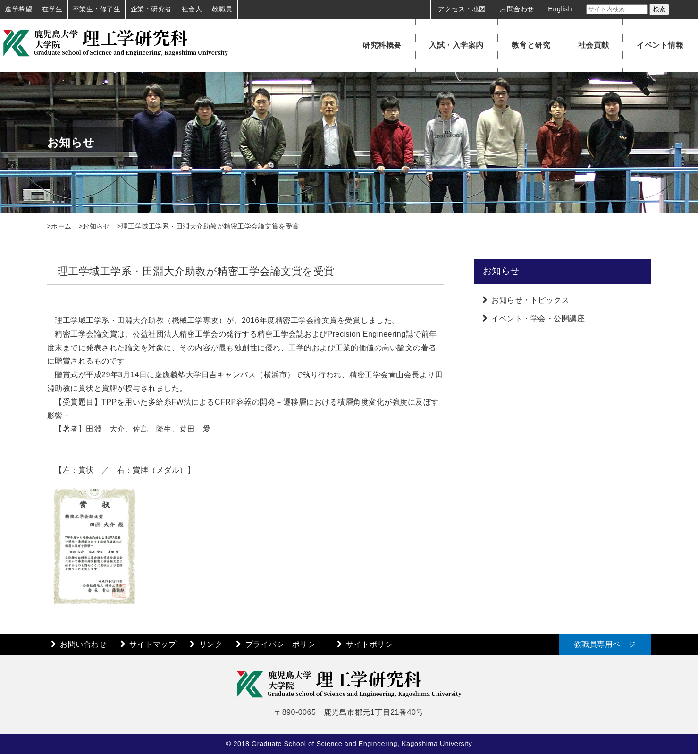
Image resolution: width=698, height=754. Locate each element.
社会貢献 (593, 45)
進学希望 (18, 9)
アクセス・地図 (462, 9)
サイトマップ (152, 644)
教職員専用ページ (605, 644)
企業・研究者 (151, 9)
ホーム (61, 226)
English (560, 9)
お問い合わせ (83, 644)
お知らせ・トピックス (530, 300)
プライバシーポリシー (284, 644)
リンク (211, 644)
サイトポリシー (373, 644)
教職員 (222, 9)
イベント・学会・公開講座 (538, 318)
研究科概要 (382, 45)
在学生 (52, 9)
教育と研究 (531, 45)
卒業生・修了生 (97, 9)
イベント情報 (660, 45)
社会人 (192, 9)
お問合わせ (517, 9)
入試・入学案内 (456, 45)
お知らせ (96, 226)
